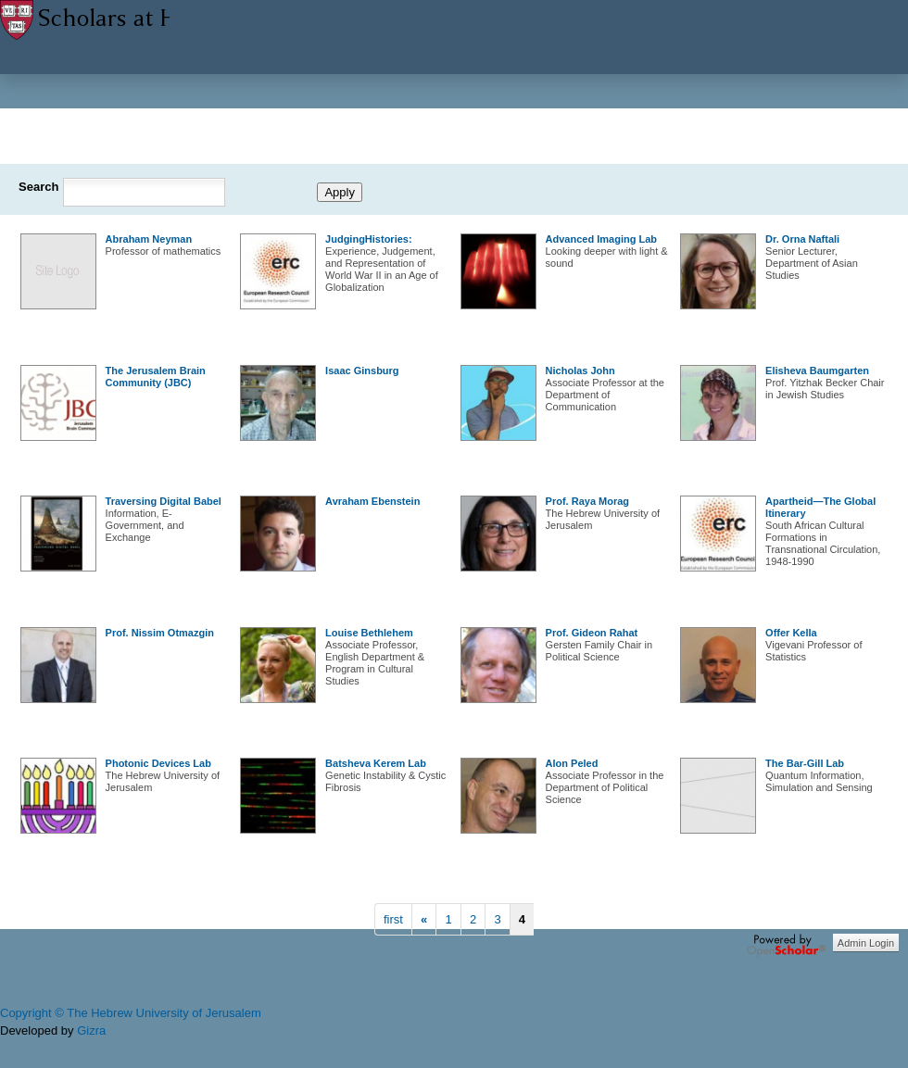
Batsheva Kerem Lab (375, 763)
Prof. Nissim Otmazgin (160, 632)
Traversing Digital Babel (163, 501)
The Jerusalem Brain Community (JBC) (156, 376)
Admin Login (866, 943)
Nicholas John (580, 370)
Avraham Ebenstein (372, 501)
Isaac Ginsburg (361, 370)
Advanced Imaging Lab (601, 239)
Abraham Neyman (149, 239)
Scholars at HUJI (85, 26)
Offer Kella (791, 632)
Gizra (91, 1030)
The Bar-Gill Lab (804, 763)
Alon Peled (572, 763)
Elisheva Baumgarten (817, 370)
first (393, 919)
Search (38, 187)
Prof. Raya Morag (587, 501)
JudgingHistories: (368, 239)
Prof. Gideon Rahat (592, 632)
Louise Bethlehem (369, 632)
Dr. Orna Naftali (802, 239)
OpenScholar (786, 946)
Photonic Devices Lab (158, 763)
